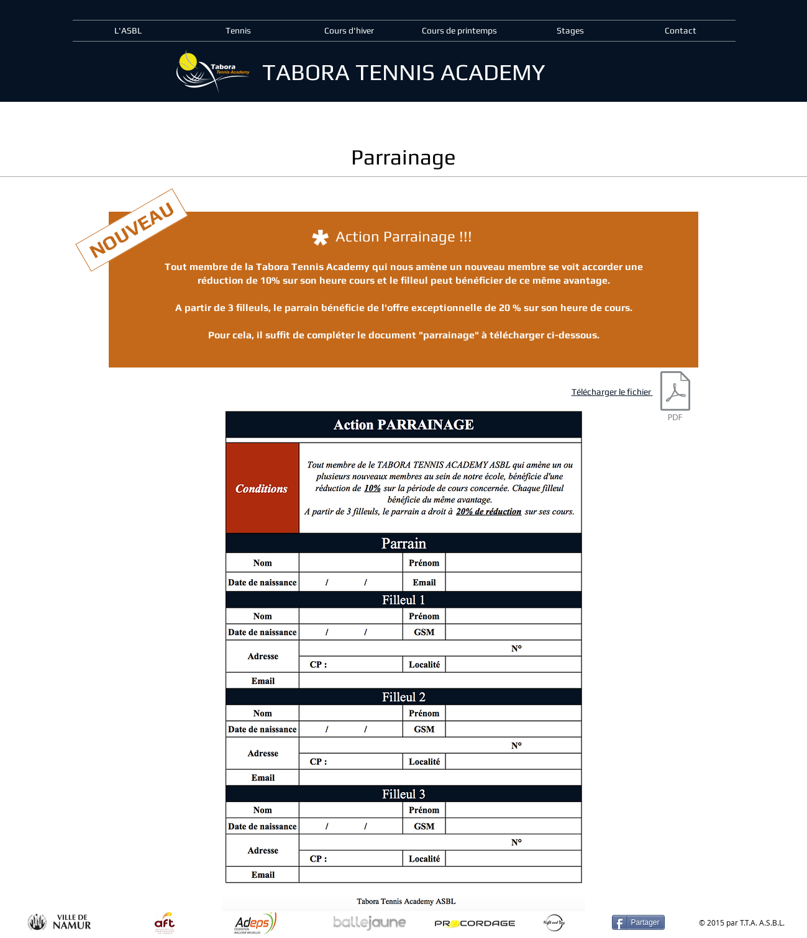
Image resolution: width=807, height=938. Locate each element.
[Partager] (638, 922)
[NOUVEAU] (131, 230)
